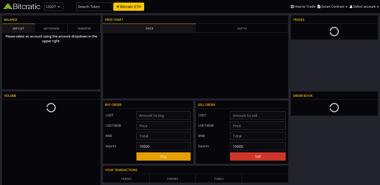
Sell (258, 156)
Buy (163, 156)
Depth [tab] (242, 28)
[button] (333, 6)
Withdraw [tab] (51, 28)
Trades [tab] (126, 179)
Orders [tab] (172, 179)
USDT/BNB (117, 125)
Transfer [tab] (84, 28)
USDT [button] (53, 6)
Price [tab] (149, 28)
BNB (109, 136)
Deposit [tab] (18, 28)
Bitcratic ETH (128, 7)
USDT (110, 115)
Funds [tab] (219, 179)
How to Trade (303, 6)
